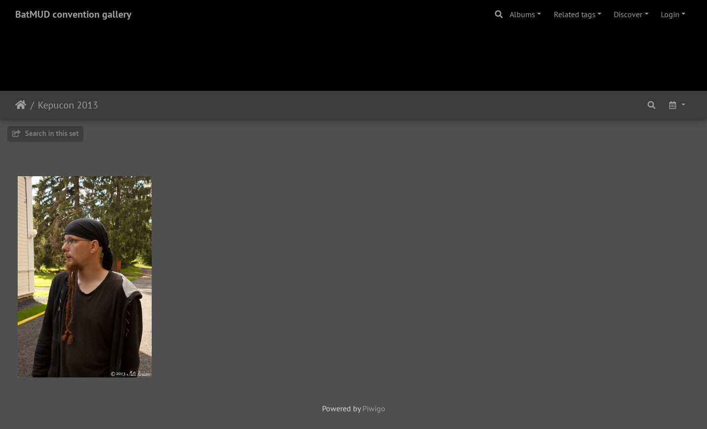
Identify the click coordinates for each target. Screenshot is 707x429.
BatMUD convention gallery (73, 14)
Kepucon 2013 (68, 105)
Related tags (575, 14)
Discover (628, 14)
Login (670, 14)
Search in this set (45, 133)
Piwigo (373, 408)
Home (21, 105)
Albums (522, 14)
